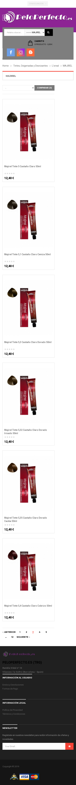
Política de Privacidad (12, 710)
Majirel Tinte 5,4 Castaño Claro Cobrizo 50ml (28, 605)
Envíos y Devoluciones (13, 685)
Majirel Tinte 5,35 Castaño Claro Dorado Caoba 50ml (25, 519)
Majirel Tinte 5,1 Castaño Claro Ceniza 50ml (27, 254)
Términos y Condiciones (13, 714)
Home (5, 65)
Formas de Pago (10, 688)
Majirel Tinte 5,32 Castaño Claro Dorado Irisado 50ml (25, 432)
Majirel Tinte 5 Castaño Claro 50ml (22, 166)
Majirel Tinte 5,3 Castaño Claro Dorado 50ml (28, 342)
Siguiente (23, 637)
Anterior (9, 632)
